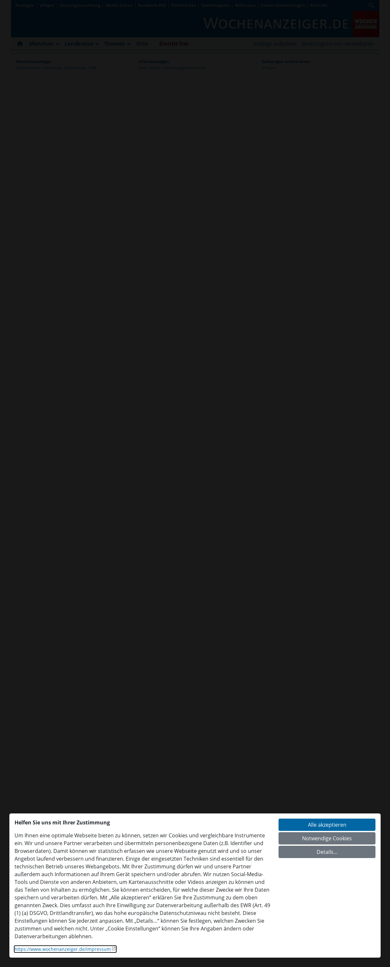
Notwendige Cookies (327, 838)
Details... (327, 851)
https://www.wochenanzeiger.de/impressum (63, 949)
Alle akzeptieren (327, 824)
